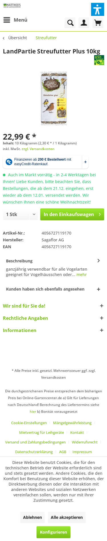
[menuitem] (15, 20)
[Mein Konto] (84, 22)
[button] (97, 9)
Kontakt (77, 432)
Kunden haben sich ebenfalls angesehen (45, 289)
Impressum (82, 451)
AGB (62, 451)
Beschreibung (19, 261)
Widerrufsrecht (85, 442)
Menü (15, 19)
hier (33, 411)
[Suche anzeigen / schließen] (70, 22)
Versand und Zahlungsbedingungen (35, 442)
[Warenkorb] (98, 22)
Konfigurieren (53, 532)
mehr (81, 274)
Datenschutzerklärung (34, 451)
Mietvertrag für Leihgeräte (41, 432)
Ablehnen (32, 517)
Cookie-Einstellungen (29, 422)
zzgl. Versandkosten (38, 148)
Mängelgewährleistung (72, 422)
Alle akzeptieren (67, 517)
